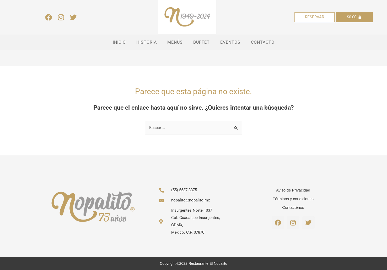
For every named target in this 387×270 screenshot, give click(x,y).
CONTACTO (263, 42)
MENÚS (175, 42)
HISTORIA (146, 42)
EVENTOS (230, 42)
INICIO (119, 42)
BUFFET (201, 42)
